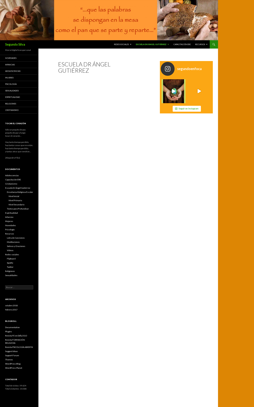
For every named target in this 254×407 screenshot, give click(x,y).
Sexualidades (12, 90)
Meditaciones (13, 242)
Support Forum (12, 355)
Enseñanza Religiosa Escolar (20, 192)
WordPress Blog (12, 363)
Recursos (200, 44)
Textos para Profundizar (18, 208)
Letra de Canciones (16, 238)
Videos (10, 250)
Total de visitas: (12, 385)
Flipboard (11, 258)
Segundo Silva (15, 44)
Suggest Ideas (11, 351)
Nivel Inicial (14, 196)
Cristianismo (12, 110)
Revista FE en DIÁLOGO (16, 335)
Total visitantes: (12, 388)
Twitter (10, 267)
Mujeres (9, 77)
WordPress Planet (13, 368)
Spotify (10, 263)
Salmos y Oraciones (16, 246)
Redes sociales (121, 44)
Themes (9, 359)
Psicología (11, 84)
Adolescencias (12, 71)
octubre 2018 (11, 305)
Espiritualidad (12, 97)
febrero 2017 (11, 309)
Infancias (10, 64)
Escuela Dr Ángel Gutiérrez (151, 44)
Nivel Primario (15, 200)
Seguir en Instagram (186, 108)
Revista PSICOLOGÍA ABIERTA (19, 347)
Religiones (10, 103)
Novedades (10, 58)
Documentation (12, 327)
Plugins (8, 331)
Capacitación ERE (182, 44)
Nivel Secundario (16, 204)
